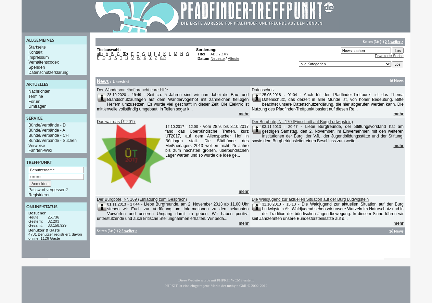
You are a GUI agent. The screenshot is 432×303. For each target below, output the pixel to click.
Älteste (233, 58)
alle (100, 54)
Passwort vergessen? (48, 189)
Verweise (36, 145)
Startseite (37, 47)
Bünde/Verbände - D (47, 125)
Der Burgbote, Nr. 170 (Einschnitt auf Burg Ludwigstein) (302, 121)
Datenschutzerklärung (48, 72)
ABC (214, 54)
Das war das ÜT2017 (116, 121)
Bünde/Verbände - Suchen (52, 140)
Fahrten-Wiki (40, 150)
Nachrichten (39, 91)
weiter (395, 42)
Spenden (36, 67)
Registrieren (39, 195)
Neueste (218, 58)
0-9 (163, 58)
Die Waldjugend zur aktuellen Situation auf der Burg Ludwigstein (310, 199)
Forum (34, 101)
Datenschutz (263, 90)
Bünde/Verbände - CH (48, 135)
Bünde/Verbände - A (46, 130)
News (103, 81)
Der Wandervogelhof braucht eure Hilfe (132, 90)
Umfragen (37, 106)
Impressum (38, 57)
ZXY (225, 54)
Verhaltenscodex (43, 62)
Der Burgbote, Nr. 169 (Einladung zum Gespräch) (142, 199)
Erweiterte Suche (389, 56)
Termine (35, 96)
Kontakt (35, 52)
